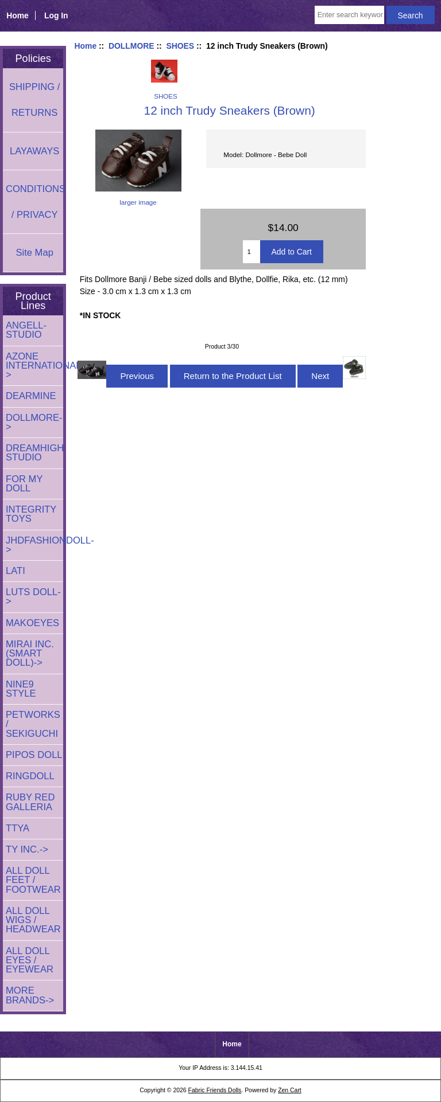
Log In (56, 15)
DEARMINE (31, 395)
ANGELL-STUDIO (26, 330)
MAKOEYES (32, 623)
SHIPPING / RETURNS (34, 99)
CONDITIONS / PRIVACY (34, 201)
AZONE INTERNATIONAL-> (34, 365)
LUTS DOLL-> (33, 597)
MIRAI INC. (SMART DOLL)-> (30, 653)
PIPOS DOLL (34, 754)
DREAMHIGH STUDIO (34, 453)
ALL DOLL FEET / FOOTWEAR (33, 879)
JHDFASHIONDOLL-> (34, 545)
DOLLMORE (131, 45)
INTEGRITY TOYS (31, 514)
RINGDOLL (30, 776)
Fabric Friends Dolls (215, 1090)
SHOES (180, 45)
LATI (15, 570)
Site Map (34, 252)
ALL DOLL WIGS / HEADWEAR (33, 920)
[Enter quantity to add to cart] (251, 251)
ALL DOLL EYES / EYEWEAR (29, 960)
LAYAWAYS (34, 151)
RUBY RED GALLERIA (30, 802)
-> (34, 422)
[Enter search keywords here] (349, 15)
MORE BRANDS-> (30, 995)
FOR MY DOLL (24, 484)
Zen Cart (289, 1090)
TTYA (17, 828)
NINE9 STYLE (21, 689)
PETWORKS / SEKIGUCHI (33, 723)
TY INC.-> (27, 849)
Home (17, 15)
